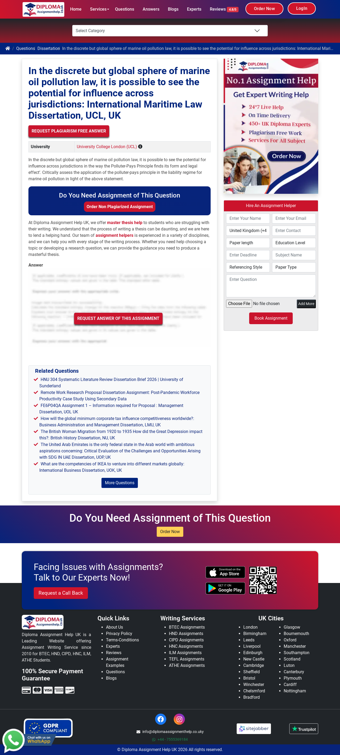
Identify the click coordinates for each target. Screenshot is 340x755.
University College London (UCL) (107, 146)
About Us (114, 627)
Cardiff (290, 684)
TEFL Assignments (186, 659)
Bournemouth (296, 633)
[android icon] (225, 588)
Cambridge (253, 665)
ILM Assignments (185, 652)
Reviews (224, 9)
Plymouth (293, 678)
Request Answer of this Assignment (118, 318)
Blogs (173, 9)
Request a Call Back (61, 593)
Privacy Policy (119, 633)
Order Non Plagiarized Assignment (120, 206)
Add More (306, 304)
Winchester (253, 684)
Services (98, 9)
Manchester (295, 646)
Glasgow (292, 627)
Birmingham (254, 633)
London (250, 627)
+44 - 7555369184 (170, 739)
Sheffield (251, 671)
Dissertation (48, 48)
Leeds (248, 639)
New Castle (253, 659)
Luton (289, 665)
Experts (194, 9)
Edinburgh (252, 652)
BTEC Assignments (187, 627)
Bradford (251, 697)
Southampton (296, 652)
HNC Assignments (186, 646)
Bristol (249, 678)
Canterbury (294, 671)
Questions (124, 9)
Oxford (290, 639)
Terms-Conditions (122, 639)
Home (76, 9)
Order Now (264, 8)
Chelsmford (254, 690)
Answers (151, 9)
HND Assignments (186, 633)
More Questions (119, 482)
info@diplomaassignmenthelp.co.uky (170, 732)
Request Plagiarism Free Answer (69, 131)
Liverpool (252, 646)
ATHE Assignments (187, 665)
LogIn (301, 8)
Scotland (292, 659)
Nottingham (295, 690)
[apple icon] (225, 572)
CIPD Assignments (186, 639)
